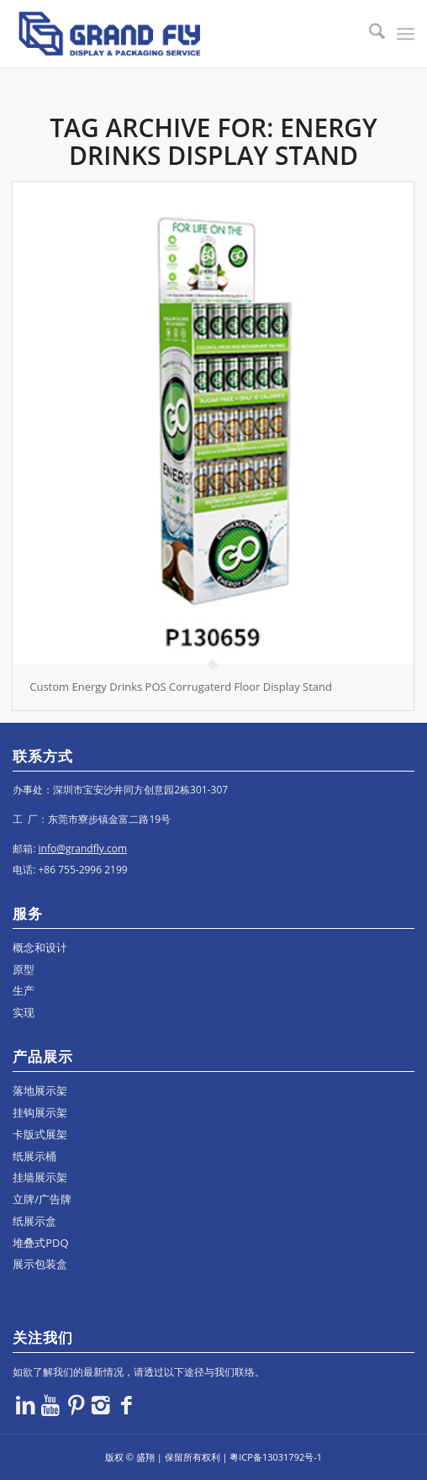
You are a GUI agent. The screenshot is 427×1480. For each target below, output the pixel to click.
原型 (23, 969)
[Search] (368, 33)
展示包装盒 (40, 1263)
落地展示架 (40, 1090)
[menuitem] (368, 33)
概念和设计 (40, 947)
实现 (23, 1012)
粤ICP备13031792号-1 (275, 1457)
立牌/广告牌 (42, 1199)
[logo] (173, 33)
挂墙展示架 (40, 1177)
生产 (23, 990)
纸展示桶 (34, 1156)
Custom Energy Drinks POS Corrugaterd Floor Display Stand (180, 686)
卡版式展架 (40, 1134)
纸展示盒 (34, 1220)
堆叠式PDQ (40, 1242)
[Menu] (405, 33)
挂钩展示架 (40, 1112)
